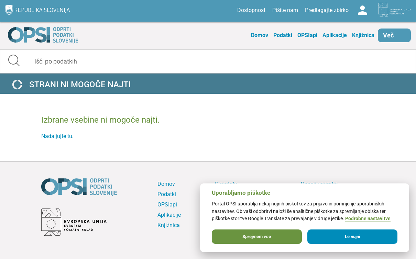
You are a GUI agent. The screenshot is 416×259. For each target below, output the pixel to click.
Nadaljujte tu (56, 136)
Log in (362, 10)
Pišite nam (285, 10)
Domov (259, 35)
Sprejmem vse (256, 236)
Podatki (282, 35)
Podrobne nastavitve (368, 219)
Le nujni (352, 236)
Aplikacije (334, 35)
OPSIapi (307, 35)
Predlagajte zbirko (327, 10)
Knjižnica (363, 35)
